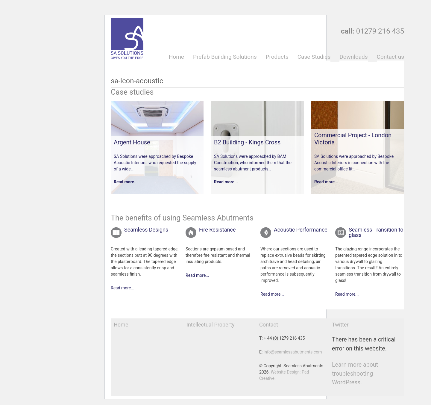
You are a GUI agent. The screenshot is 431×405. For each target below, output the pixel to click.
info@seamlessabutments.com (293, 352)
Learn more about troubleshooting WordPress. (355, 373)
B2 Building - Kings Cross (247, 142)
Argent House (132, 142)
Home (176, 57)
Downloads (353, 57)
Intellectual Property (210, 324)
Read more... (126, 181)
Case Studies (314, 57)
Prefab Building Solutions (225, 57)
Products (276, 57)
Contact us (390, 57)
